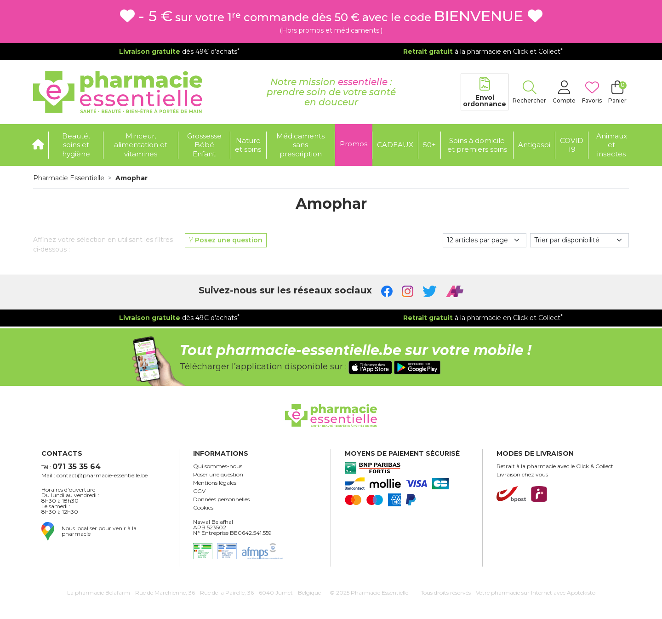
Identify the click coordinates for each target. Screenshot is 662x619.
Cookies (203, 507)
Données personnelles (221, 499)
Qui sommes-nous (217, 466)
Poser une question (218, 474)
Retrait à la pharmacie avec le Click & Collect (554, 466)
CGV (199, 491)
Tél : (71, 466)
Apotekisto (535, 592)
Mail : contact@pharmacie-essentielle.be (94, 475)
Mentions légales (214, 483)
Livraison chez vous (522, 474)
